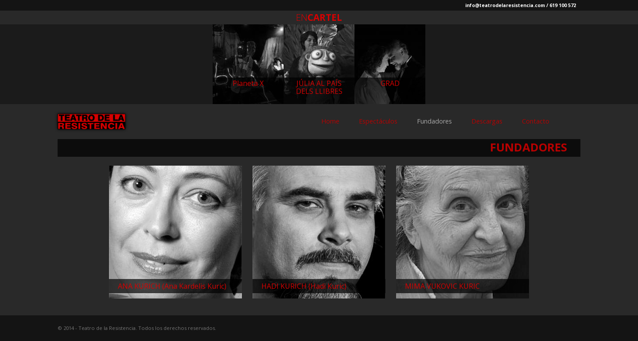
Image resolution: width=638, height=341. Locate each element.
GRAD (390, 83)
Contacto (535, 121)
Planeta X (248, 83)
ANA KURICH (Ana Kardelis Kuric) (172, 286)
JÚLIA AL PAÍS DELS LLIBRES (319, 87)
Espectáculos (378, 121)
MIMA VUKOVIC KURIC (442, 286)
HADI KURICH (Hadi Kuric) (303, 286)
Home (330, 121)
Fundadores (434, 121)
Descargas (486, 121)
